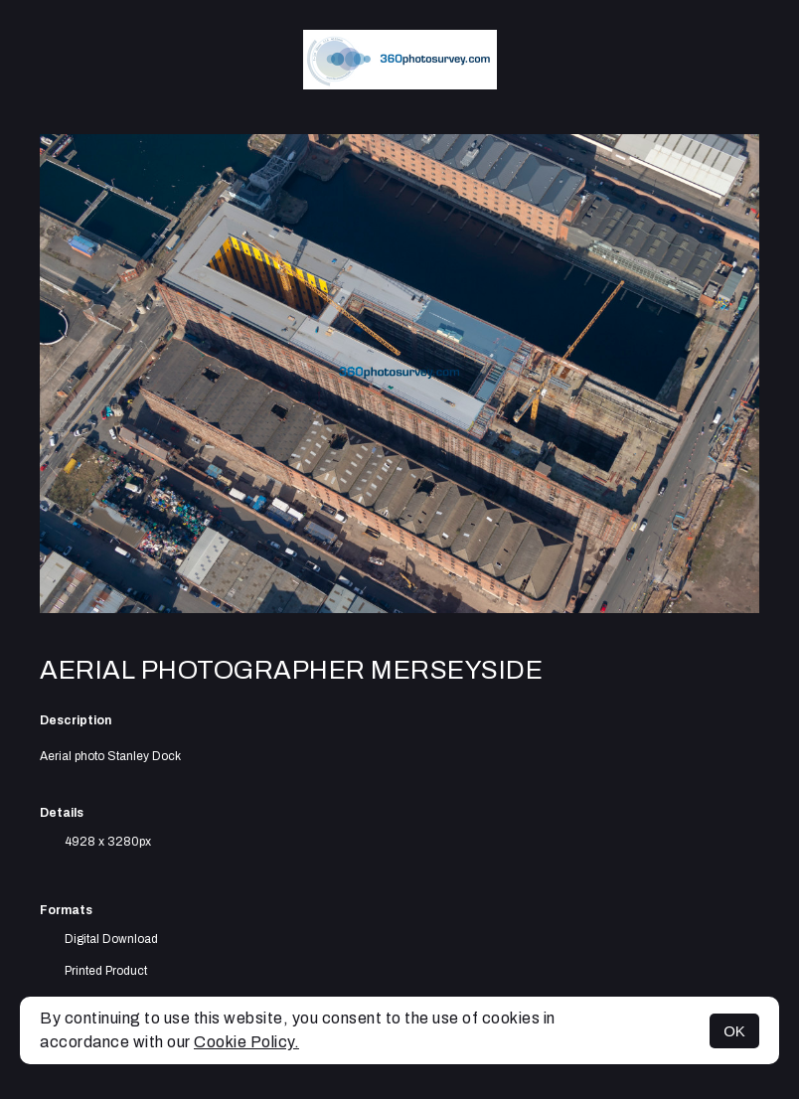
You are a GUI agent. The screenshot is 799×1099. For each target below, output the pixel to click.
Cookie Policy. (246, 1041)
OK (734, 1030)
